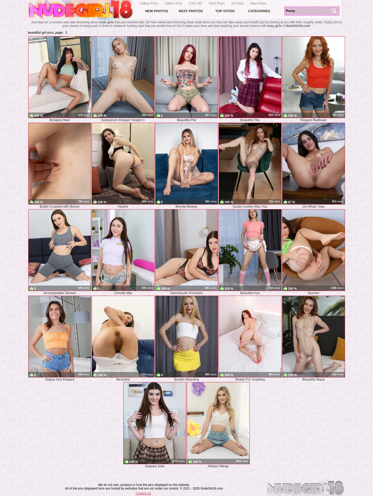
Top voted (225, 11)
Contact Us (143, 493)
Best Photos (191, 11)
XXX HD (195, 3)
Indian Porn (149, 3)
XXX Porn (217, 3)
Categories (259, 11)
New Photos (156, 11)
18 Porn (237, 3)
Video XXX (173, 3)
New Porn (258, 3)
